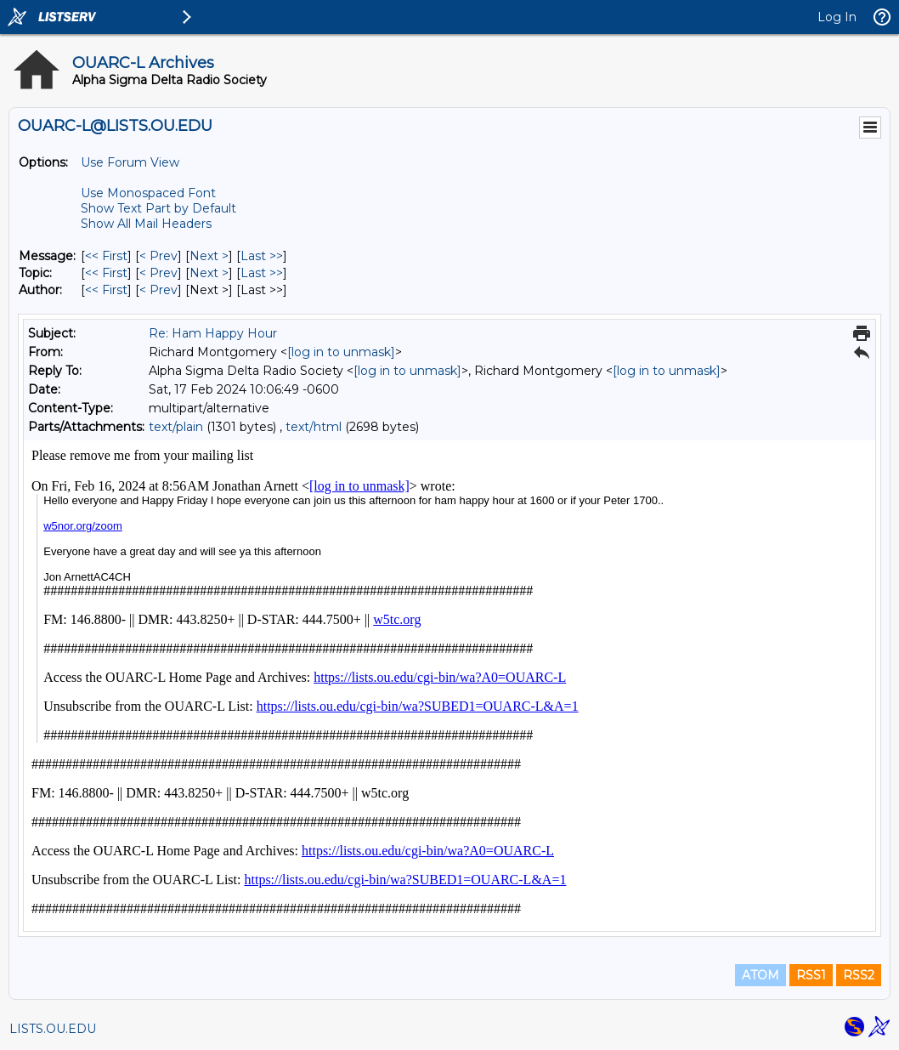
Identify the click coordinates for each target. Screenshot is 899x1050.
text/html (314, 426)
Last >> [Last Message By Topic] (261, 273)
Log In (837, 17)
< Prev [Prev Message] (158, 256)
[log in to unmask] (341, 352)
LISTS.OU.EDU (52, 1028)
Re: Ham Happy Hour (213, 333)
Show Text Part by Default (158, 208)
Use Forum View (130, 162)
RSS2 (858, 975)
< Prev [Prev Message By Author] (158, 290)
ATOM (760, 975)
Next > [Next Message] (209, 256)
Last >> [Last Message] (261, 256)
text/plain (176, 426)
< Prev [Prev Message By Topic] (158, 273)
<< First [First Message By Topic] (106, 273)
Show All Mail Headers (146, 223)
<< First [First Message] (106, 256)
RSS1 (811, 975)
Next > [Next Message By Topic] (209, 273)
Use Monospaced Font (148, 193)
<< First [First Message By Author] (106, 290)
